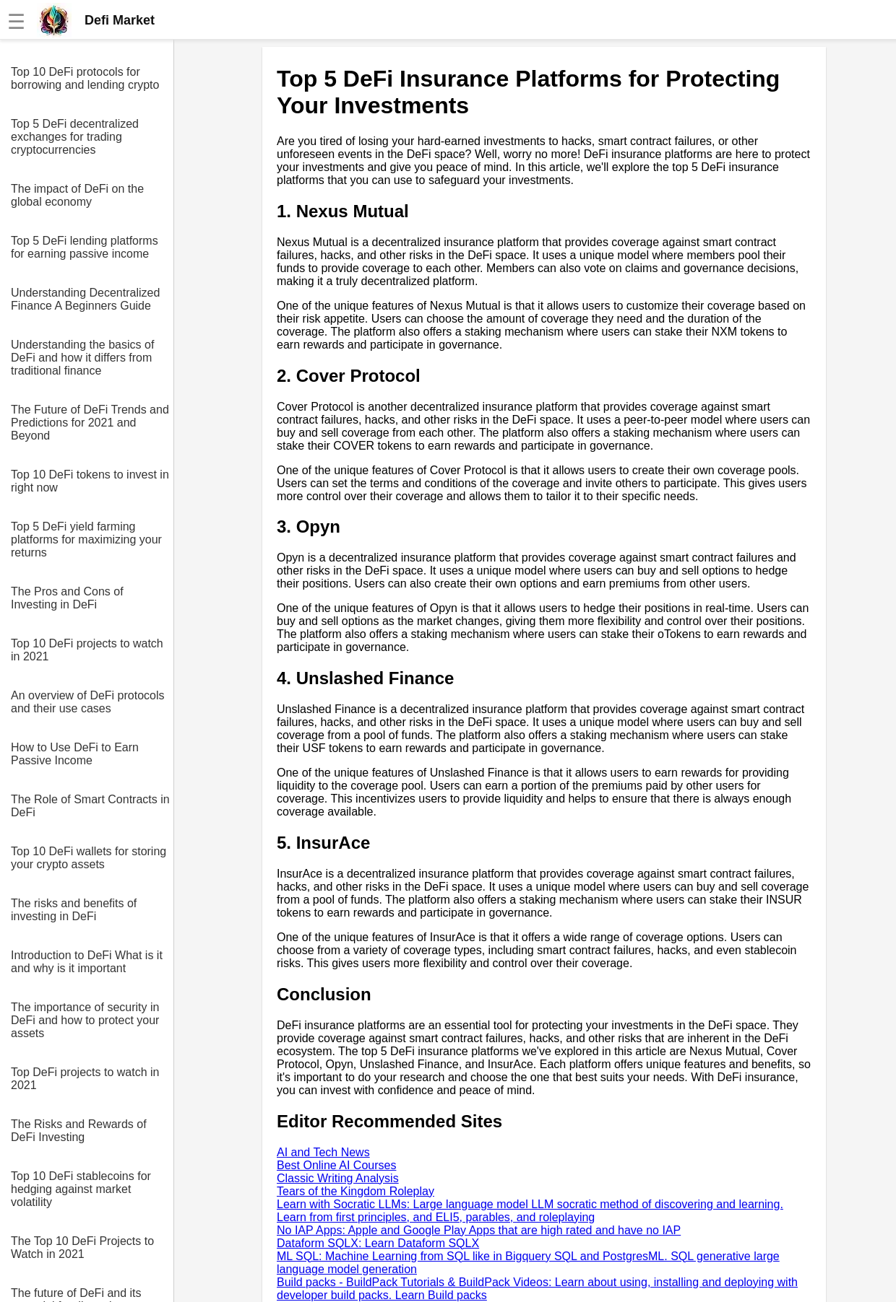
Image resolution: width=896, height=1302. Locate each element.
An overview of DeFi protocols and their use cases (88, 702)
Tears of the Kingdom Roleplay (355, 1191)
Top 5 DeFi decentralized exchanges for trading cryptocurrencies (75, 137)
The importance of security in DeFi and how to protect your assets (85, 1020)
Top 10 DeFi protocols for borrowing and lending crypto (85, 78)
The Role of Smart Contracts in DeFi (90, 805)
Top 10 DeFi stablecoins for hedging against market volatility (81, 1189)
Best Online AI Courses (336, 1165)
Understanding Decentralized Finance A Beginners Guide (85, 299)
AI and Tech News (323, 1152)
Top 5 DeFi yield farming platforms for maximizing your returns (86, 539)
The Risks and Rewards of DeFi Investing (79, 1130)
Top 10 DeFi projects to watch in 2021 (87, 650)
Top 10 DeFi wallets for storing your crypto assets (88, 857)
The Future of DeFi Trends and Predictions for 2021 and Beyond (90, 422)
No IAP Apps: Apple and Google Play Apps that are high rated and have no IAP (479, 1230)
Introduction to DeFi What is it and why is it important (87, 961)
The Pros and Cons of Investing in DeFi (67, 598)
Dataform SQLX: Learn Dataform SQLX (378, 1243)
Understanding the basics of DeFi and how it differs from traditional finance (82, 357)
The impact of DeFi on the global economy (77, 195)
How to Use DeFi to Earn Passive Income (75, 753)
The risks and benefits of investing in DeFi (74, 909)
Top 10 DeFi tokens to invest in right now (90, 481)
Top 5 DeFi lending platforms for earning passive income (84, 247)
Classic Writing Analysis (338, 1178)
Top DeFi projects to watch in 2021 (85, 1078)
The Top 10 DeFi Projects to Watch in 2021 (82, 1247)
